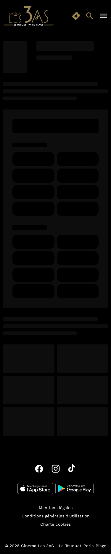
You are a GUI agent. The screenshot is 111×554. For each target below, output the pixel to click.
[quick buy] (76, 16)
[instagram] (55, 468)
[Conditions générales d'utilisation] (56, 516)
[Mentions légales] (56, 508)
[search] (89, 16)
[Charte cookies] (55, 524)
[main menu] (103, 16)
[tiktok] (72, 468)
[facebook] (39, 468)
